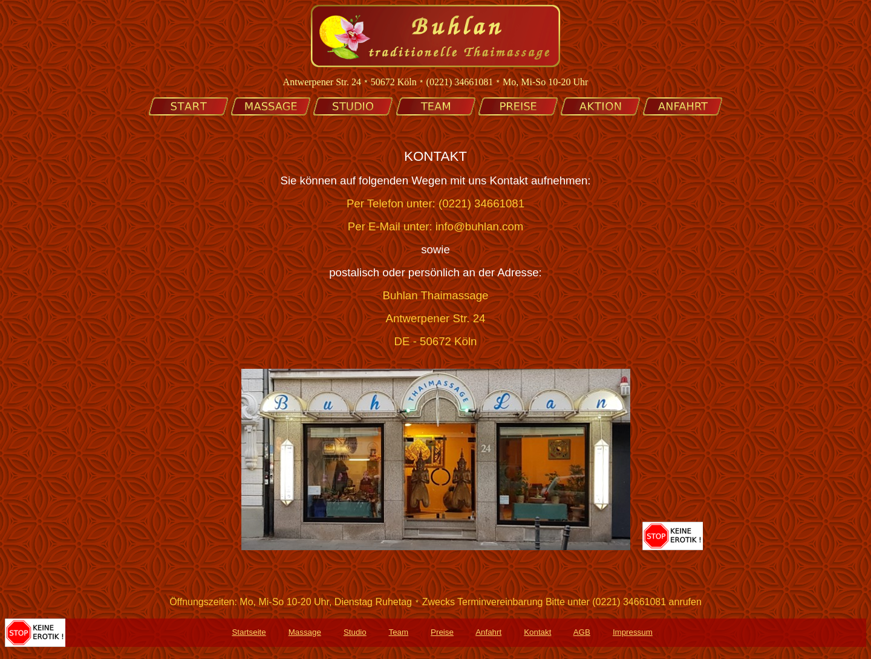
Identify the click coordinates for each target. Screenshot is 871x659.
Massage (305, 633)
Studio (355, 633)
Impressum (633, 633)
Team (398, 633)
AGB (581, 633)
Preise (442, 633)
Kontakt (537, 633)
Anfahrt (488, 633)
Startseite (249, 633)
